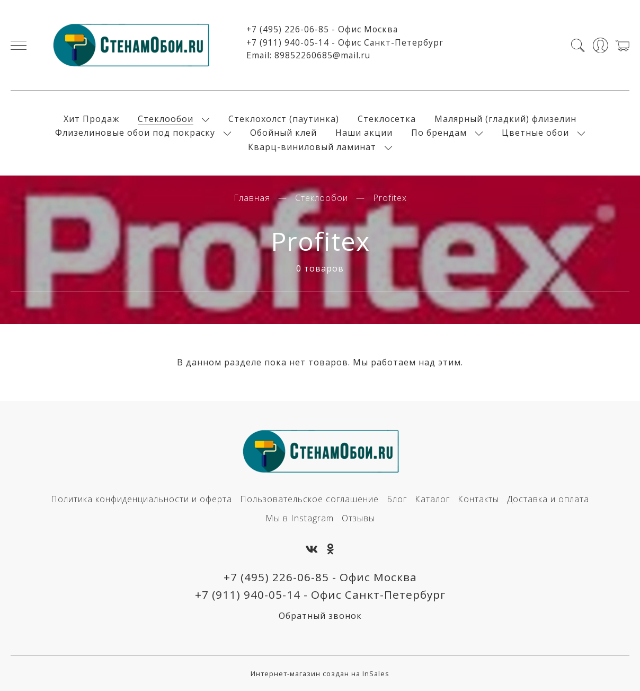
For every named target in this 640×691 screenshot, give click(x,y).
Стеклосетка (387, 119)
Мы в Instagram (299, 518)
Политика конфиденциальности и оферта (141, 499)
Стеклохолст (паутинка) (283, 119)
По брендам (439, 132)
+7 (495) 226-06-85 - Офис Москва (322, 29)
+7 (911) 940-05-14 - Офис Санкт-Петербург (344, 42)
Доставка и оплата (548, 499)
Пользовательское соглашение (309, 499)
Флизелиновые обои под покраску (135, 132)
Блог (397, 499)
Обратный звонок (320, 616)
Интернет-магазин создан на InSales (320, 673)
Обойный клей (283, 132)
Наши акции (364, 132)
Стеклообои (165, 119)
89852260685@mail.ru (322, 55)
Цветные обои (535, 132)
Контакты (478, 499)
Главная (252, 198)
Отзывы (358, 518)
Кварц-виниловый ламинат (312, 147)
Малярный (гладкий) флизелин (505, 119)
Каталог (432, 499)
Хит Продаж (91, 119)
